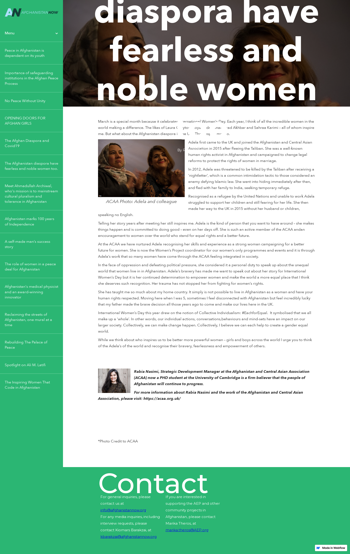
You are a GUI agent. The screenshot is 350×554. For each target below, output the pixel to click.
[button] (31, 33)
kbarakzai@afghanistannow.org (128, 536)
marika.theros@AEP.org (187, 530)
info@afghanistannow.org (123, 510)
